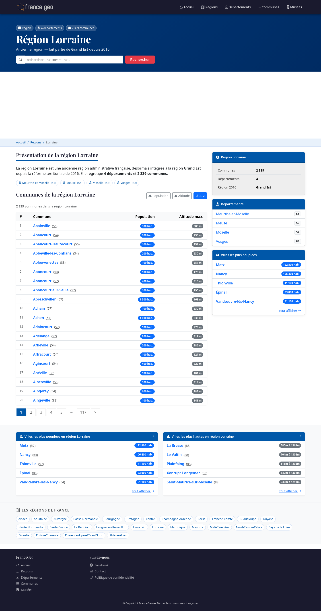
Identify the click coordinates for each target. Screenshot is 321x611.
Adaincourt (43, 326)
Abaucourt (42, 234)
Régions (209, 7)
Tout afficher (290, 311)
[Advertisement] (160, 105)
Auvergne (60, 519)
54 (56, 235)
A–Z (200, 196)
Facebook (99, 565)
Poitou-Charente (47, 535)
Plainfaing (175, 463)
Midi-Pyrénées (219, 527)
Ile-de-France (59, 527)
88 (63, 262)
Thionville (224, 283)
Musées (294, 7)
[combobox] (74, 60)
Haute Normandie (31, 527)
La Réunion (82, 527)
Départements (238, 7)
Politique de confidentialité (112, 577)
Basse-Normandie (85, 519)
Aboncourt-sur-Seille (51, 290)
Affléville (41, 345)
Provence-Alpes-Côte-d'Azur (84, 535)
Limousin (139, 527)
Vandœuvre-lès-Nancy (235, 301)
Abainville (42, 225)
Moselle (99, 183)
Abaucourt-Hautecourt (53, 244)
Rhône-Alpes (118, 535)
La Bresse (175, 445)
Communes (268, 7)
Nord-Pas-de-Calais (249, 527)
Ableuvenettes (46, 262)
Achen (39, 317)
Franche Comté (222, 519)
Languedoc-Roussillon (111, 527)
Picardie (24, 535)
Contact (98, 571)
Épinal (221, 292)
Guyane (268, 519)
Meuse (72, 183)
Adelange (42, 335)
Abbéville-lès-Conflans (52, 253)
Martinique (177, 527)
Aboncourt (43, 271)
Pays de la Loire (279, 527)
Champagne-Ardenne (176, 519)
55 (55, 226)
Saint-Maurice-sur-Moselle (189, 482)
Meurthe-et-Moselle (37, 183)
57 (56, 281)
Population (158, 196)
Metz (220, 264)
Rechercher (140, 59)
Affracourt (42, 354)
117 (85, 412)
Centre (150, 519)
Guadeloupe (247, 519)
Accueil (187, 7)
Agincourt (42, 363)
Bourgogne (112, 519)
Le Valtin (174, 454)
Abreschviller (45, 299)
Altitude (182, 196)
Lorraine (158, 527)
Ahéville (40, 372)
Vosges (127, 183)
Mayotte (197, 527)
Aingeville (42, 400)
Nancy (221, 273)
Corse (201, 519)
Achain (39, 308)
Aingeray (41, 391)
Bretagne (133, 519)
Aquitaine (40, 519)
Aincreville (42, 381)
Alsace (23, 519)
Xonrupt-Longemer (183, 472)
